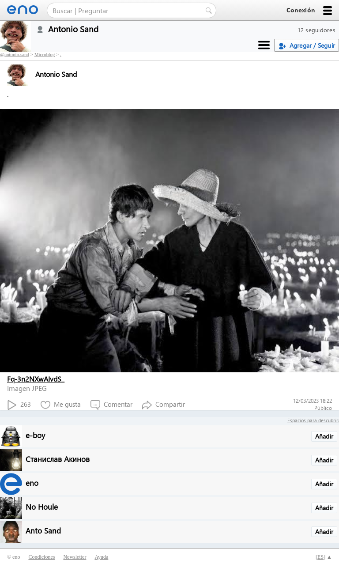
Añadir (324, 436)
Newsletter (74, 557)
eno (32, 482)
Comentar (111, 405)
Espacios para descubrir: (313, 420)
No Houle (42, 506)
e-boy (35, 435)
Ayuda (101, 557)
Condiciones (41, 557)
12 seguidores (316, 30)
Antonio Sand (42, 74)
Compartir (163, 405)
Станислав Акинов (58, 459)
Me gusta (61, 405)
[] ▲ (324, 557)
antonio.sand (16, 54)
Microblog (44, 54)
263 (19, 405)
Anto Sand (43, 530)
